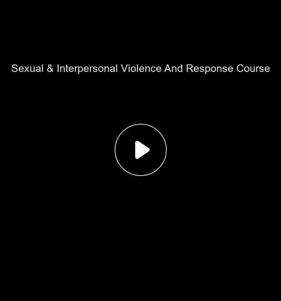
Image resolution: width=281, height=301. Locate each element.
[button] (140, 150)
